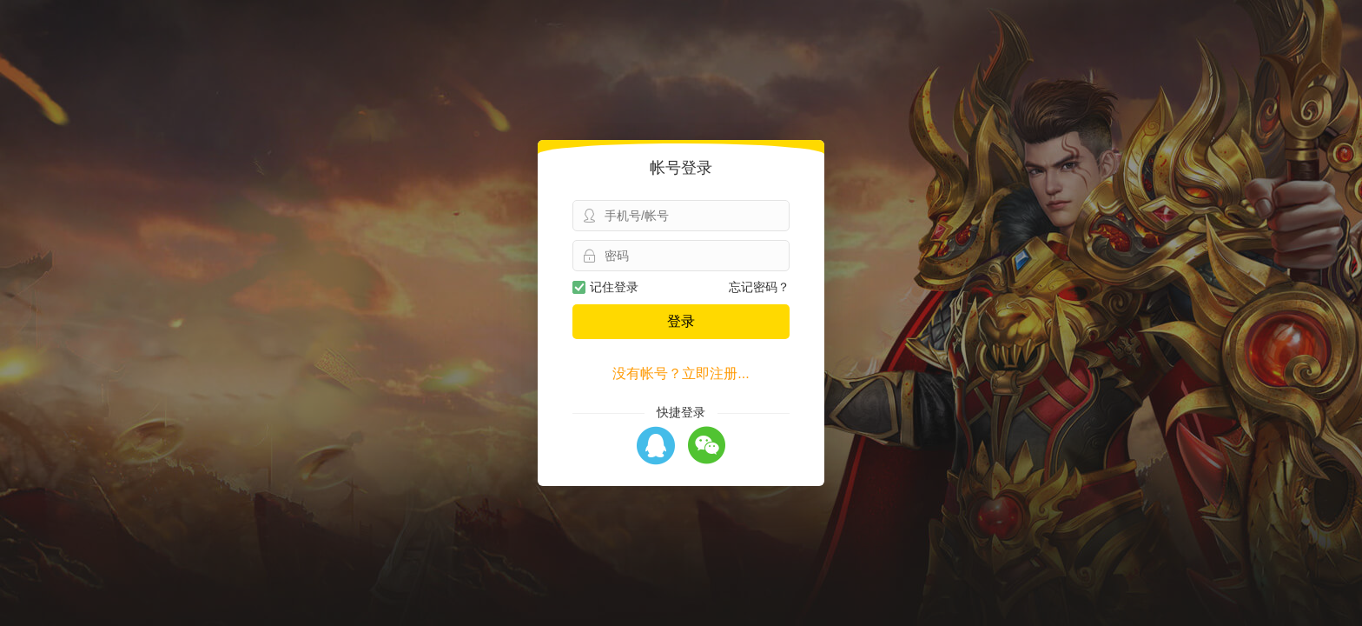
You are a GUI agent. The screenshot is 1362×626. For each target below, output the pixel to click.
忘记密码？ (759, 287)
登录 (681, 321)
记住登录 (605, 287)
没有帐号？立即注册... (680, 373)
